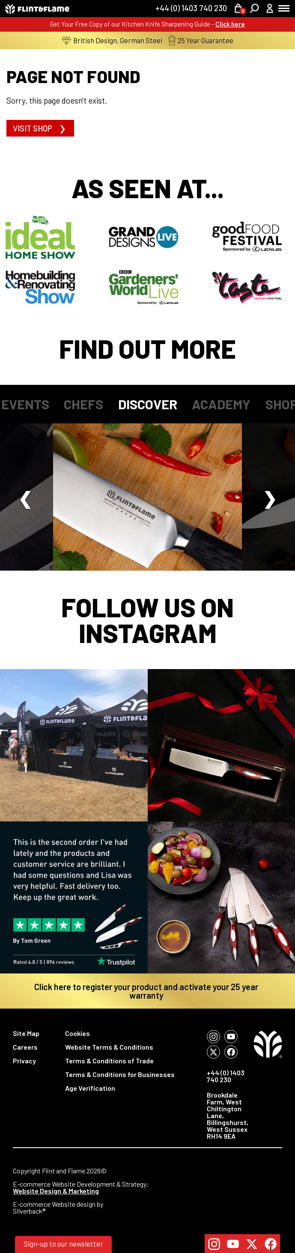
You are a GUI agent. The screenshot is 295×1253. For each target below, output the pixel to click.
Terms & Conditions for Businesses (120, 1074)
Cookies (77, 1033)
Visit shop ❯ (40, 128)
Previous (25, 497)
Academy (221, 404)
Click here (230, 24)
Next (270, 497)
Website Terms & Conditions (109, 1047)
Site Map (26, 1033)
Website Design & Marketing (56, 1191)
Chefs (83, 404)
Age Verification (90, 1088)
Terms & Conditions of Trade (109, 1061)
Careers (25, 1047)
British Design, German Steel (112, 40)
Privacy (24, 1061)
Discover (147, 404)
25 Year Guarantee (200, 40)
